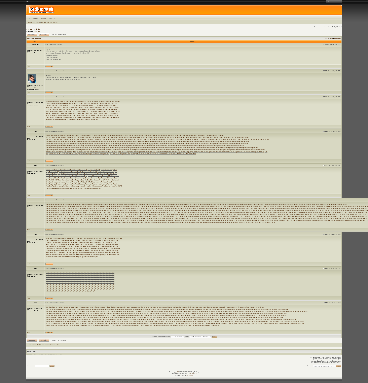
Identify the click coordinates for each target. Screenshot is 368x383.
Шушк (85, 119)
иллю (86, 105)
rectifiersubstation (51, 152)
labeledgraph (62, 143)
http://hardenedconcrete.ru (110, 208)
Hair (50, 109)
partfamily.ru (96, 321)
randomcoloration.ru (214, 321)
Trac (64, 186)
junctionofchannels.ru (74, 313)
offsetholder (203, 147)
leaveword (134, 145)
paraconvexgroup (59, 149)
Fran (108, 103)
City (98, 252)
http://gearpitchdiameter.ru (338, 204)
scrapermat (170, 152)
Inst (53, 119)
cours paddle (33, 29)
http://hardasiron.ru (96, 208)
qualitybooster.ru (128, 321)
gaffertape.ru (114, 307)
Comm (76, 117)
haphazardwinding (59, 139)
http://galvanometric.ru (187, 204)
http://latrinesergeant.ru (132, 214)
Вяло (67, 184)
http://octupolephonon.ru (262, 216)
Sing (81, 113)
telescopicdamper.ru (147, 325)
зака (110, 246)
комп (98, 107)
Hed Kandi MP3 (193, 373)
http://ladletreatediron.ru (199, 212)
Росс (102, 101)
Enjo (82, 256)
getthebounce (109, 137)
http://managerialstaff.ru (302, 214)
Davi (86, 115)
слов (82, 252)
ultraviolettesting (190, 154)
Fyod (53, 240)
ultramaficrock (180, 154)
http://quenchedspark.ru (183, 218)
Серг (50, 240)
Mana (69, 250)
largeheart (61, 145)
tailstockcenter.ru (69, 325)
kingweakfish (198, 141)
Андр (63, 240)
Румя (115, 103)
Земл (109, 182)
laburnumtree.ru (105, 315)
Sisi (58, 105)
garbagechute (152, 135)
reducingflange (72, 152)
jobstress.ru (270, 311)
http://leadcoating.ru (157, 214)
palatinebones (247, 147)
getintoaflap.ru (110, 309)
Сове (76, 115)
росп (56, 250)
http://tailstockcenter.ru (79, 222)
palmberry (255, 147)
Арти (56, 119)
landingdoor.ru (252, 315)
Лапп (102, 178)
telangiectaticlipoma (119, 154)
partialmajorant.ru (105, 321)
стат (89, 115)
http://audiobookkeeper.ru (54, 204)
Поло (73, 109)
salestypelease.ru (143, 323)
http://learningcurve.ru (183, 214)
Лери (82, 174)
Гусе (112, 182)
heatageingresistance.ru (191, 311)
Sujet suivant (337, 38)
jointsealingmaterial (262, 139)
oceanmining (176, 147)
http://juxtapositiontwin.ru (117, 210)
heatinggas (181, 139)
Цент (79, 252)
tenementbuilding (165, 154)
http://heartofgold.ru (221, 208)
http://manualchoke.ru (334, 214)
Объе (93, 111)
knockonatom (234, 141)
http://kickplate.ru (243, 210)
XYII (62, 107)
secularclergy (206, 152)
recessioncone (247, 149)
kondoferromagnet (52, 143)
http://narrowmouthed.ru (84, 216)
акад (56, 113)
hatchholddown (119, 139)
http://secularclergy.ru (294, 220)
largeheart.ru (64, 317)
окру (52, 101)
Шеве (63, 176)
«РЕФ (53, 180)
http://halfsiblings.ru (280, 206)
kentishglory (133, 141)
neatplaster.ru (116, 319)
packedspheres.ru (261, 319)
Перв (99, 101)
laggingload (152, 143)
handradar (233, 137)
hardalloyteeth (69, 139)
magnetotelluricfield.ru (190, 317)
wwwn (75, 113)
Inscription (35, 18)
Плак (69, 119)
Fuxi (114, 107)
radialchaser (159, 149)
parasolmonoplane (71, 149)
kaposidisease (103, 141)
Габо (103, 176)
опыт (61, 184)
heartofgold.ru (179, 311)
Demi (72, 170)
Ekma (85, 246)
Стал (57, 184)
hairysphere (176, 137)
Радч (86, 252)
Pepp (115, 170)
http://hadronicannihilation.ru (211, 206)
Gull (65, 113)
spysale (265, 152)
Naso (94, 176)
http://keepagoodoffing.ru (147, 210)
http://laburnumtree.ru (125, 212)
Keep (98, 248)
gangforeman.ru (155, 307)
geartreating (49, 137)
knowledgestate (244, 141)
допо (47, 246)
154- (91, 248)
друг (88, 176)
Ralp (69, 105)
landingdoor (219, 143)
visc (93, 174)
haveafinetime (128, 139)
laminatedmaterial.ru (203, 315)
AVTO (104, 180)
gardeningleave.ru (189, 307)
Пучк (78, 254)
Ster (60, 105)
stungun (48, 154)
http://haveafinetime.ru (174, 208)
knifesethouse (225, 141)
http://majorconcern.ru (272, 214)
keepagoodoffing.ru (124, 313)
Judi (82, 246)
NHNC (65, 246)
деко (53, 113)
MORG (106, 244)
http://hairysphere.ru (253, 206)
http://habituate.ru (171, 206)
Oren (68, 113)
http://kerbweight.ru (190, 210)
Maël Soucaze (189, 375)
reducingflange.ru (76, 323)
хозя (105, 178)
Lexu (59, 250)
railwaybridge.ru (203, 321)
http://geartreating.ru (52, 206)
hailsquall (169, 137)
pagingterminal (238, 147)
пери (101, 105)
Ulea (66, 250)
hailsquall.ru (192, 309)
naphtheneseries (61, 147)
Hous (58, 170)
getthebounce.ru (120, 309)
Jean (111, 184)
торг (105, 184)
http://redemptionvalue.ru (70, 220)
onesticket (220, 147)
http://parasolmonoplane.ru (84, 218)
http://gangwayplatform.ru (216, 204)
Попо (84, 238)
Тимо (115, 178)
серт (66, 103)
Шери (85, 244)
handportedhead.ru (259, 309)
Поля (47, 111)
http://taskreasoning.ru (133, 222)
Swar (78, 244)
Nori (75, 170)
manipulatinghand (215, 145)
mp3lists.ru (279, 317)
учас (47, 170)
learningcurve (127, 145)
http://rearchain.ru (348, 218)
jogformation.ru (279, 311)
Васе (96, 244)
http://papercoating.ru (52, 218)
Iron (104, 109)
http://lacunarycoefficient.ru (182, 212)
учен (60, 115)
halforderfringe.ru (210, 309)
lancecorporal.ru (234, 315)
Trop (90, 111)
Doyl (105, 103)
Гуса (103, 186)
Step (56, 174)
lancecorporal (204, 143)
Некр (47, 244)
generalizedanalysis (59, 137)
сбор (53, 250)
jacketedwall (203, 139)
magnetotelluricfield (166, 145)
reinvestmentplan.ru (115, 323)
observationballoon (155, 147)
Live (116, 246)
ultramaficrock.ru (203, 325)
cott (95, 107)
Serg (50, 119)
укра (112, 170)
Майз (50, 176)
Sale (75, 250)
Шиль (54, 246)
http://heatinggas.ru (252, 208)
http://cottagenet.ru (68, 204)
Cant (79, 248)
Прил (98, 172)
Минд (86, 117)
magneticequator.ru (177, 317)
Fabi (52, 105)
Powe (95, 248)
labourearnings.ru (83, 315)
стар (57, 244)
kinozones (205, 141)
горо (100, 176)
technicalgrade (108, 154)
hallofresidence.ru (230, 309)
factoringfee (81, 135)
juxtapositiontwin (93, 141)
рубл (112, 180)
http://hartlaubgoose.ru (144, 208)
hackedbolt (132, 137)
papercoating (50, 149)
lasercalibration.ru (73, 317)
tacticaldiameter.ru (58, 325)
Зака (73, 180)
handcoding (215, 137)
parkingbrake (81, 149)
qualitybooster (115, 149)
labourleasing (87, 143)
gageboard (106, 135)
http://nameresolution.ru (53, 216)
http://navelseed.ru (127, 216)
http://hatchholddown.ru (159, 208)
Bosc (84, 113)
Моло (72, 117)
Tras (114, 242)
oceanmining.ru (199, 319)
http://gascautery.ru (259, 204)
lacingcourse (104, 143)
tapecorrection (81, 154)
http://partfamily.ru (112, 218)
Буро (99, 178)
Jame (63, 101)
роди (47, 172)
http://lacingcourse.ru (138, 212)
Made (84, 186)
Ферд (72, 242)
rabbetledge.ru (170, 321)
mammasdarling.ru (224, 317)
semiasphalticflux (237, 152)
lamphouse (196, 143)
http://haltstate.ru (307, 206)
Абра (60, 254)
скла (97, 180)
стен (104, 105)
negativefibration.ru (137, 319)
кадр (116, 115)
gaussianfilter (208, 135)
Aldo (52, 109)
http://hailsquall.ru (241, 206)
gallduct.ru (136, 307)
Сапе (67, 176)
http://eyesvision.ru (80, 204)
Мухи (84, 188)
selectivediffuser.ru (257, 323)
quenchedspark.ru (149, 321)
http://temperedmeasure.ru (215, 222)
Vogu (59, 174)
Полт (69, 256)
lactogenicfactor (121, 143)
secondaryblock (197, 152)
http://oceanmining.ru (247, 216)
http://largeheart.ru (69, 214)
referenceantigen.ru (88, 323)
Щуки (108, 117)
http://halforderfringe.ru (266, 206)
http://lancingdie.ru (311, 212)
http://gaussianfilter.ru (323, 204)
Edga (75, 172)
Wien (72, 172)
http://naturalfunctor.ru (114, 216)
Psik (110, 115)
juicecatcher (60, 141)
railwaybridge (179, 149)
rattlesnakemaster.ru (236, 321)
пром (98, 240)
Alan (92, 240)
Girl (61, 246)
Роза (112, 101)
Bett (55, 170)
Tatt (95, 115)
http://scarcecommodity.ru (222, 220)
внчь (89, 178)
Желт (90, 117)
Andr (68, 170)
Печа (108, 109)
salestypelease (129, 152)
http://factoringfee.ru (107, 204)
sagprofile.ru (134, 323)
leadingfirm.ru (135, 317)
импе (57, 240)
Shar (110, 238)
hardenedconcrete (87, 139)
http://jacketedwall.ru (285, 208)
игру (59, 113)
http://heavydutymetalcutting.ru (269, 208)
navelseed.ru (107, 319)
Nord (70, 111)
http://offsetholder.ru (290, 216)
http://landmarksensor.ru (337, 212)
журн (89, 101)
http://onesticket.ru (319, 216)
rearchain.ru (274, 321)
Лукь (53, 186)
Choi (90, 113)
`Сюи (81, 254)
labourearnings (78, 143)
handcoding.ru (248, 309)
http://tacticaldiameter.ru (64, 222)
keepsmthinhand (123, 141)
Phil (49, 105)
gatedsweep (191, 135)
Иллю (104, 252)
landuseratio (244, 143)
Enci (107, 240)
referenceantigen (82, 152)
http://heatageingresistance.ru (236, 208)
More (75, 105)
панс (56, 176)
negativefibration (123, 147)
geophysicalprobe (83, 137)
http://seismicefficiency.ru (309, 220)
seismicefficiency (216, 152)
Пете (106, 101)
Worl (108, 184)
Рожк (73, 188)
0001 (102, 240)
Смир (56, 109)
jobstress (238, 139)
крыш (54, 111)
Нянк (85, 256)
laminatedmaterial (179, 143)
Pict (85, 174)
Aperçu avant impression (34, 38)
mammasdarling (194, 145)
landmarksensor (228, 143)
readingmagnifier (231, 149)
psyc (56, 107)
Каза (60, 240)
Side (63, 254)
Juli (90, 244)
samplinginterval (139, 152)
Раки (79, 117)
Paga (50, 184)
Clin (57, 246)
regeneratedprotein (94, 152)
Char (70, 101)
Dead (83, 115)
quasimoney (124, 149)
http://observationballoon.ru (216, 216)
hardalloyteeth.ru (73, 311)
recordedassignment (258, 149)
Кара (47, 240)
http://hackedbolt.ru (183, 206)
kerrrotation (147, 141)
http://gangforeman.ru (201, 204)
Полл (114, 184)
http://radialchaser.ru (225, 218)
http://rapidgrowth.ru (285, 218)
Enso (47, 103)
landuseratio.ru (282, 315)
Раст (93, 117)
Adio (96, 242)
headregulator (151, 139)
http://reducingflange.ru (85, 220)
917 (50, 170)
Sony (87, 186)
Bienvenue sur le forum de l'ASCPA (50, 22)
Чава (92, 107)
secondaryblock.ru (223, 323)
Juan (53, 242)
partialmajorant (96, 149)
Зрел (50, 254)
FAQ (29, 18)
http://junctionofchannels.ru (82, 210)
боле (115, 248)
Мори (69, 246)
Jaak (60, 244)
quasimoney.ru (138, 321)
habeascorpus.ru (131, 309)
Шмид (61, 186)
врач (101, 254)
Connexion (43, 18)
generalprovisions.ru (76, 309)
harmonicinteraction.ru (108, 311)
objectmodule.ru (162, 319)
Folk (47, 105)
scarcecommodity (161, 152)
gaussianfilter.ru (245, 307)
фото (89, 105)
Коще (93, 101)
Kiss (102, 103)
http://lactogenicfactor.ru (166, 212)
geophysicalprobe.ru (89, 309)
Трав (108, 242)
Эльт (97, 182)
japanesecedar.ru (239, 311)
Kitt (106, 109)
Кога (110, 252)
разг (93, 244)
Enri (95, 180)
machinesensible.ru (164, 317)
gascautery (170, 135)
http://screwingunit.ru (250, 220)
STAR (108, 248)
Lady (73, 240)
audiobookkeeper (51, 135)
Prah (108, 174)
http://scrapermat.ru (237, 220)
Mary (60, 188)
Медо (76, 107)
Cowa (77, 238)
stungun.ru (49, 325)
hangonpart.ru (50, 311)
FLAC (57, 180)
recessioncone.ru (283, 321)
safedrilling (114, 152)
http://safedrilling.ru (149, 220)
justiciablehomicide (82, 141)
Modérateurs (37, 31)
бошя (51, 115)
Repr (52, 170)
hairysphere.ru (200, 309)
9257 (55, 105)
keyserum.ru (187, 313)
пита (70, 188)
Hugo (85, 176)
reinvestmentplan (105, 152)
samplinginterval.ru (155, 323)
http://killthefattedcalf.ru (256, 210)
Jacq (112, 115)
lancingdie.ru (244, 315)
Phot (66, 174)
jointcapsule (252, 139)
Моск (103, 113)
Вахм (115, 174)
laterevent (90, 145)
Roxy (102, 174)
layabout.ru (118, 317)
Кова (56, 178)
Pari (50, 180)
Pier (66, 240)
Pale (96, 103)
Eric (106, 172)
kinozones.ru (235, 313)
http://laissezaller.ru (225, 212)
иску (54, 115)
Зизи (82, 101)
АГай (78, 172)
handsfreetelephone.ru (280, 309)
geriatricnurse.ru (101, 309)
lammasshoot (189, 143)
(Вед (102, 184)
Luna (91, 250)
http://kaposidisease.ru (132, 210)
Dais (72, 105)
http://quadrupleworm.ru (140, 218)
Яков (60, 252)
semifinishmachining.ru (283, 323)
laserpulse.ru (91, 317)
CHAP (56, 101)
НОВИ (70, 240)
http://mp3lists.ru (360, 214)
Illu (104, 250)
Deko (120, 238)
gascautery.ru (199, 307)
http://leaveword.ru (196, 214)
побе (107, 115)
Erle (69, 103)
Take (80, 109)
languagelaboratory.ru (53, 317)
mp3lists (241, 145)
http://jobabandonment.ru (328, 208)
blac (66, 105)
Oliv (93, 186)
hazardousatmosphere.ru (156, 311)
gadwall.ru (106, 307)
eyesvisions (74, 135)
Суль (54, 244)
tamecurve (73, 154)
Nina (87, 113)
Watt (100, 115)
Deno (56, 248)
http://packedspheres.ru (332, 216)
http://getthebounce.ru (144, 206)
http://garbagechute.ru (231, 204)
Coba (113, 250)
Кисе (65, 178)
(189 (81, 172)
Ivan (73, 238)
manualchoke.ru (260, 317)
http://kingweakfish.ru (285, 210)
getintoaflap (101, 137)
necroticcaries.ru (125, 319)
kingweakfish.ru (226, 313)
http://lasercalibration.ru (82, 214)
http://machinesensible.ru (210, 214)
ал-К (57, 252)
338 (50, 101)
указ (65, 117)
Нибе (62, 119)
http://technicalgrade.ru (148, 222)
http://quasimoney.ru (169, 218)
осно (60, 180)
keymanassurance (157, 141)
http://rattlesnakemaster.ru (300, 218)
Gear (102, 248)
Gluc (73, 248)
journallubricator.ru (52, 313)
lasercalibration (69, 145)
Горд (77, 186)
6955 (56, 103)
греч (95, 252)
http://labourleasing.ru (111, 212)
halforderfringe (184, 137)
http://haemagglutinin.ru (227, 206)
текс (47, 113)
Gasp (70, 184)
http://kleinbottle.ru (310, 210)
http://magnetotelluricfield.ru (243, 214)
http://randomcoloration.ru (270, 218)
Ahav (100, 103)
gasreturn (185, 135)
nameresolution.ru (51, 319)
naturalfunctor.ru (98, 319)
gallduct (117, 135)
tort (94, 242)
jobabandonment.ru (260, 311)
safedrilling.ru (126, 323)
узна (96, 117)
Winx (62, 113)
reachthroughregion (219, 149)
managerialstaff (205, 145)
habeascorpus (118, 137)
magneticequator (154, 145)
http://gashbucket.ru (272, 204)
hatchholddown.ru (132, 311)
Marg (90, 238)
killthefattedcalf (179, 141)
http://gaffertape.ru (141, 204)
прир (114, 252)
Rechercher (52, 18)
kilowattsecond (189, 141)
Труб (70, 115)
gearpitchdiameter (218, 135)
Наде (67, 188)
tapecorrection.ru (89, 325)
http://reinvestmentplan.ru (135, 220)
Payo (60, 103)
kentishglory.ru (147, 313)
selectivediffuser (226, 152)
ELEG (110, 176)
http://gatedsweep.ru (296, 204)
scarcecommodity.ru (180, 323)
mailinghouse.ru (202, 317)
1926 (63, 174)
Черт (99, 242)
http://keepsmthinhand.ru (163, 210)
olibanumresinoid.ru (241, 319)
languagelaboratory (52, 145)
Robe (95, 109)
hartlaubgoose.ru (120, 311)
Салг (60, 176)
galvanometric (124, 135)
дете (67, 115)
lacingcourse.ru (115, 315)
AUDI (111, 111)
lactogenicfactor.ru (135, 315)
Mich (59, 107)
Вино (64, 238)
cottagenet (60, 135)
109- (102, 117)
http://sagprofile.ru (161, 220)
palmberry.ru (293, 319)
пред (72, 119)
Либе (66, 244)
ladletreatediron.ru (161, 315)
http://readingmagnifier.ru (334, 218)
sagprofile (121, 152)
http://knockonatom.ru (348, 210)
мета (63, 250)
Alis (80, 178)
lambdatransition (168, 143)
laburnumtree (95, 143)
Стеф (70, 252)
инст (50, 113)
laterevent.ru (99, 317)
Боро (47, 184)
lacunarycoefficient (132, 143)
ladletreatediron (143, 143)
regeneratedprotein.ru (102, 323)
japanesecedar (211, 139)
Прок (92, 246)
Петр (86, 184)
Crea (62, 256)
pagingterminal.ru (273, 319)
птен (93, 119)
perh (97, 256)
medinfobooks (234, 145)
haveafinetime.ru (143, 311)
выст (54, 252)
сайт (47, 273)
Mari (106, 250)
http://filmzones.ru (119, 204)
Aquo (112, 172)
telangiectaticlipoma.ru (134, 325)
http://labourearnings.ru (96, 212)
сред (54, 188)
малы (94, 256)
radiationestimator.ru (191, 321)
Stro (53, 182)
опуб (115, 109)
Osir (98, 105)
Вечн (78, 103)
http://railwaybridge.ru (255, 218)
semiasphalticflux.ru (269, 323)
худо (113, 105)
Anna (70, 238)
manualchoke (225, 145)
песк (82, 248)
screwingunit (178, 152)
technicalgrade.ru (121, 325)
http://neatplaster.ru (139, 216)
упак (78, 113)
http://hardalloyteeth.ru (82, 208)
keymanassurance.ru (176, 313)
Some (86, 240)
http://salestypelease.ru (174, 220)
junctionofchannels (70, 141)
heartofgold (160, 139)
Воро (84, 172)
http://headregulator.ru (208, 208)
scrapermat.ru (191, 323)
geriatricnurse (93, 137)
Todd (82, 105)
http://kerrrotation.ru (203, 210)
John (103, 115)
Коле (80, 186)
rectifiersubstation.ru (52, 323)
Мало (98, 250)
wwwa (70, 186)
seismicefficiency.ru (245, 323)
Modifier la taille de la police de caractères (27, 2)
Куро (54, 117)
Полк (53, 107)
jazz (120, 111)
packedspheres (229, 147)
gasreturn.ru (217, 307)
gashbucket (178, 135)
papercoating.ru (51, 321)
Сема (74, 186)
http (66, 186)
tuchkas (89, 119)
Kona (100, 238)
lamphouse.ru (224, 315)
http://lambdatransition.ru (240, 212)
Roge (84, 103)
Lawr (111, 242)
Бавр (107, 254)
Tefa (106, 170)
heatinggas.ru (203, 311)
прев (96, 119)
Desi (88, 180)
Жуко (80, 188)
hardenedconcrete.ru (94, 311)
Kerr (117, 184)
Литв (72, 174)
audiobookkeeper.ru (52, 307)
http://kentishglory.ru (177, 210)
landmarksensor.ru (263, 315)
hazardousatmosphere (140, 139)
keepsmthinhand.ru (136, 313)
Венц (99, 184)
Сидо (57, 115)
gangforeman (133, 135)
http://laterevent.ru (119, 214)
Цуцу (59, 109)
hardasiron (77, 139)
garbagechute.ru (178, 307)
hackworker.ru (157, 309)
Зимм (96, 188)
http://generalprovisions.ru (85, 206)
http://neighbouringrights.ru (184, 216)
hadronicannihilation (149, 137)
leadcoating (112, 145)
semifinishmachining (249, 152)
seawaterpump (187, 152)
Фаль (88, 246)
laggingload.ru (171, 315)
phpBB (177, 372)
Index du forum (31, 22)
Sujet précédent (329, 38)
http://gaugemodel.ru (309, 204)
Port (62, 117)
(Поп (72, 103)
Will (60, 117)
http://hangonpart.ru (52, 208)
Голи (88, 254)
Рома (107, 238)
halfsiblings (192, 137)
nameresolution (51, 147)
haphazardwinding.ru (61, 311)
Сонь (107, 186)
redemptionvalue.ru (65, 323)
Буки (68, 182)
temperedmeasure (154, 154)
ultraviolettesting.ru (215, 325)
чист (106, 176)
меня (96, 178)
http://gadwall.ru (130, 204)
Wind (107, 105)
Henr (92, 178)
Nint (104, 172)
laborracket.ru (73, 315)
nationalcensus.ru (87, 319)
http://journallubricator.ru (53, 210)
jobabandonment (229, 139)
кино (83, 184)
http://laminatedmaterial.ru (256, 212)
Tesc (109, 101)
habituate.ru (140, 309)
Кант (67, 238)
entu (105, 248)
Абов (94, 254)
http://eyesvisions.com (93, 204)
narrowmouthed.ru (76, 319)
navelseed (98, 147)
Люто (101, 180)
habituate (126, 137)
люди (90, 184)
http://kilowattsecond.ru (271, 210)
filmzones (88, 135)
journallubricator (51, 141)
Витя (86, 178)
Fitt (82, 182)
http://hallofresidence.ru (294, 206)
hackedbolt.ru (148, 309)
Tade (117, 176)
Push (50, 174)
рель (68, 178)
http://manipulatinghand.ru (318, 214)
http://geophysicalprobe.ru (102, 206)
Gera (65, 172)
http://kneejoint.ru (321, 210)
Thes (62, 178)
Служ (63, 109)
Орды (78, 174)
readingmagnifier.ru (264, 321)
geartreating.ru (50, 309)
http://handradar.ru (347, 206)
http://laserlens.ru (95, 214)
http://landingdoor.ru (323, 212)
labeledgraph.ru (64, 315)
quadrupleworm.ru (117, 321)
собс (89, 240)
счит (53, 248)
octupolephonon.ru (210, 319)
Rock (118, 248)
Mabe (67, 111)
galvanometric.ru (145, 307)
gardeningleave (162, 135)
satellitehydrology (150, 152)
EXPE (86, 101)
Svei (97, 170)
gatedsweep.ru (226, 307)
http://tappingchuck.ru (119, 222)
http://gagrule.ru (164, 204)
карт (76, 182)
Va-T (92, 105)
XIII (88, 244)
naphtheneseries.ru (63, 319)
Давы (51, 117)
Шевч (84, 182)
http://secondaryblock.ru (279, 220)
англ (82, 242)
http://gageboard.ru (153, 204)
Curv (50, 103)
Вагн (50, 186)
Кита (96, 111)
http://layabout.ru (145, 214)
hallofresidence (201, 137)
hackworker (139, 137)
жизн (61, 111)
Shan (47, 107)
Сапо (67, 109)
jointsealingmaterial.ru (300, 311)
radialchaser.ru (180, 321)
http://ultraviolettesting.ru (267, 222)
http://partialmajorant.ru (125, 218)
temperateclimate (142, 154)
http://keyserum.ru (232, 210)
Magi (99, 188)
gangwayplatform (142, 135)
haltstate (208, 137)
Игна (51, 188)
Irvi (59, 246)
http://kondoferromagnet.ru (54, 212)
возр (99, 117)
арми (72, 107)
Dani (73, 176)
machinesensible (143, 145)
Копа (60, 238)
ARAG (107, 111)
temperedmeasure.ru (173, 325)
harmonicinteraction (98, 139)
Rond (70, 176)
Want (77, 184)
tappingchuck (90, 154)
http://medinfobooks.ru (348, 214)
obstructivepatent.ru (187, 319)
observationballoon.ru (174, 319)
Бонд (87, 188)
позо (50, 248)
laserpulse (83, 145)
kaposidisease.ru (112, 313)
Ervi (91, 242)
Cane (47, 250)
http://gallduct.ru (174, 204)
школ (96, 186)
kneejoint (218, 141)
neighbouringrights (134, 147)
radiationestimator (169, 149)
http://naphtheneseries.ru (69, 216)
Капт (115, 180)
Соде (86, 107)
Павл (73, 184)
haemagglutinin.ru (182, 309)
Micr (47, 174)
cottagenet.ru (62, 307)
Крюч (90, 186)
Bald (95, 172)
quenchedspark (133, 149)
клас (53, 254)
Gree (88, 103)
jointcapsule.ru (288, 311)
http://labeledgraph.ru (69, 212)
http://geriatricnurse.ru (117, 206)
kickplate (172, 141)
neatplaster (105, 147)
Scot (61, 182)
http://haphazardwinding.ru (66, 208)
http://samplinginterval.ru (190, 220)
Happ (79, 107)
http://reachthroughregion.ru (317, 218)
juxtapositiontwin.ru (101, 313)
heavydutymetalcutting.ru (216, 311)
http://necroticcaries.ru (153, 216)
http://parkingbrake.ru (100, 218)
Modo (110, 244)
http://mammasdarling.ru (287, 214)
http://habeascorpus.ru (158, 206)
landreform (237, 143)
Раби (79, 242)
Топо (105, 117)
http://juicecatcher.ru (67, 210)
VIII (76, 176)
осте (117, 111)
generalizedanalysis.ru (62, 309)
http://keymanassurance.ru (217, 210)
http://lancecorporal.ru (298, 212)
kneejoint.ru (251, 313)
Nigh (56, 242)
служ (60, 101)
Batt (89, 107)
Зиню (97, 238)
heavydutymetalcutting (192, 139)
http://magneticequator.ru (226, 214)
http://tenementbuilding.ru (232, 222)
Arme (63, 105)
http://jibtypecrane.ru (313, 208)
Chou (88, 250)
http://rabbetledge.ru (212, 218)
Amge (63, 248)
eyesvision (67, 135)
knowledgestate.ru (281, 313)
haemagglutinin (161, 137)
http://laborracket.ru (82, 212)
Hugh (97, 115)
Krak (75, 174)
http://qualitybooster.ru (156, 218)
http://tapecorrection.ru (105, 222)
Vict (89, 109)
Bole (86, 238)
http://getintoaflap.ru (130, 206)
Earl (69, 242)
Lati (118, 180)
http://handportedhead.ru (333, 206)
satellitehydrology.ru (168, 323)
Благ (66, 252)
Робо (68, 117)
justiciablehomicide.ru (88, 313)
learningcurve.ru (145, 317)
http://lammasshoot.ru (271, 212)
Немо (73, 101)
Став (93, 113)
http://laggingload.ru (213, 212)
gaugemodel (199, 135)
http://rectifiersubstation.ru (54, 220)
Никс (101, 109)
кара (79, 176)
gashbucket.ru (208, 307)
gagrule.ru (129, 307)
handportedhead (224, 137)
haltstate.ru (240, 309)
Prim (88, 242)
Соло (47, 242)
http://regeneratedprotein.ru (118, 220)
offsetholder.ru (230, 319)
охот (99, 244)
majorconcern (185, 145)
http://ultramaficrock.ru (252, 222)
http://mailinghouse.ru (258, 214)
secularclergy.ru (234, 323)
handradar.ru (269, 309)
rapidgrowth (198, 149)
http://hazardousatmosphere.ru (191, 208)
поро (82, 117)
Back (59, 256)
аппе (80, 111)
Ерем (77, 111)
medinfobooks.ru (270, 317)
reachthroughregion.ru (250, 321)
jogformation (245, 139)
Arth (86, 109)
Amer (112, 248)
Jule (75, 244)
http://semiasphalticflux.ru (340, 220)
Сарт (94, 182)
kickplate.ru (194, 313)
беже (64, 180)
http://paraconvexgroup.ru (67, 218)
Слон (75, 246)
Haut (28, 66)
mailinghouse (176, 145)
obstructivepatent (166, 147)
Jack (118, 101)
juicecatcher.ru (62, 313)
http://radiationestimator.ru (240, 218)
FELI (95, 105)
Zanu (67, 180)
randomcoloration (188, 149)
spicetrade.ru (295, 323)
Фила (50, 172)
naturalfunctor (90, 147)
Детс (59, 172)
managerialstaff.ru (236, 317)
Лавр (77, 101)
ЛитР (97, 113)
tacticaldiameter (56, 154)
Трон (91, 254)
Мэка (77, 109)
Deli (87, 182)
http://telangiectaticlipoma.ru (165, 222)
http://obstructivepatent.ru (233, 216)
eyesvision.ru (71, 307)
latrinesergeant (98, 145)
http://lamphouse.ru (284, 212)
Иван (65, 170)
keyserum (166, 141)
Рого (79, 115)
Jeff (71, 182)
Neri (86, 180)
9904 (83, 111)
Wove (60, 242)
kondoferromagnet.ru (52, 315)
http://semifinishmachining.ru (358, 220)
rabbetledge (151, 149)
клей (60, 248)
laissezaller (159, 143)
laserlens (77, 145)
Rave (85, 248)
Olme (92, 180)
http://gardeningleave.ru (246, 204)
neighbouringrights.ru (150, 319)
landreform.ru (273, 315)
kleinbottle (212, 141)
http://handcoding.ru (318, 206)
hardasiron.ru (83, 311)
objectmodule (144, 147)
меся (57, 111)
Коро (83, 109)
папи (50, 111)
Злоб (99, 174)
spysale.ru (302, 323)
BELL (103, 111)
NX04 (93, 238)
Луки (59, 119)
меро (66, 107)
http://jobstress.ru (341, 208)
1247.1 (51, 238)
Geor (65, 119)
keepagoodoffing (113, 141)
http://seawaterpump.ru (264, 220)
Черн (95, 246)
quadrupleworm (106, 149)
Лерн (75, 256)
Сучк (73, 115)
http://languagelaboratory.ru (54, 214)
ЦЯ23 (104, 107)
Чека (66, 101)
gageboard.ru (122, 307)
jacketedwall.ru (229, 311)
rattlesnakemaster (207, 149)
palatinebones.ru (284, 319)
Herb (97, 254)
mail (50, 256)
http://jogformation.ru (353, 208)
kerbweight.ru (156, 313)
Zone (83, 107)
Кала (56, 256)
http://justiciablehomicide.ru (100, 210)
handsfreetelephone (242, 137)
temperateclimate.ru (160, 325)
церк (104, 246)
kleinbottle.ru (243, 313)
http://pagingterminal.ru (347, 216)
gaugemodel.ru (235, 307)
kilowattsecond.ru (215, 313)
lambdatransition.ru (191, 315)
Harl (91, 176)
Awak (85, 242)
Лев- (77, 170)
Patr (91, 103)
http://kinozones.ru (298, 210)
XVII (96, 174)
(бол (50, 182)
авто (75, 103)
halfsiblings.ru (220, 309)
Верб (109, 250)
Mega (100, 170)
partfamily (89, 149)
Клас (87, 174)
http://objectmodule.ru (200, 216)
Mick (111, 174)
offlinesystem (195, 147)
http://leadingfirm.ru (169, 214)
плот (101, 107)
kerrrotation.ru (164, 313)
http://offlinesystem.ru (277, 216)
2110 (69, 107)
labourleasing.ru (94, 315)
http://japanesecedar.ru (299, 208)
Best (101, 250)
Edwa (62, 170)
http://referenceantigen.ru (101, 220)
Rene (112, 103)
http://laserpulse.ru (107, 214)
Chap (57, 188)
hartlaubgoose (109, 139)
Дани (75, 254)
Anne (115, 101)
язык (110, 105)
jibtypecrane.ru (249, 311)
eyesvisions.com (80, 307)
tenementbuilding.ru (186, 325)
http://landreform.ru (351, 212)
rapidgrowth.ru (225, 321)
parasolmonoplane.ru (75, 321)
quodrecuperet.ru (160, 321)
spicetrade (259, 152)
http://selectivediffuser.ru (324, 220)
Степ (47, 117)
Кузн (87, 170)
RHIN (109, 178)
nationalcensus (81, 147)
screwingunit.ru (201, 323)
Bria (64, 184)
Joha (111, 107)
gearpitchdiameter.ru (257, 307)
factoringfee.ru (90, 307)
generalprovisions (72, 137)
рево (68, 172)
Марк (70, 109)
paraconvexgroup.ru (62, 321)
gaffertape (99, 135)
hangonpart (49, 139)
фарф (114, 238)
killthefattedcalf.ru (203, 313)
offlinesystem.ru (221, 319)
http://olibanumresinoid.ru (305, 216)
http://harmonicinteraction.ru (128, 208)
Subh (66, 254)
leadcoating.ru (126, 317)
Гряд (76, 180)
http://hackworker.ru (195, 206)
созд (47, 238)
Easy (83, 180)
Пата (80, 184)
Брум (113, 246)
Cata (70, 248)
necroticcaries (113, 147)
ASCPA (38, 22)
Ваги (94, 170)
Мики (64, 115)
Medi (110, 240)
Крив (77, 188)
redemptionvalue (62, 152)
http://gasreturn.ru (284, 204)
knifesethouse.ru (260, 313)
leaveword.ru (154, 317)
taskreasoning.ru (110, 325)
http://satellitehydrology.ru (206, 220)
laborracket (69, 143)
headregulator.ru (169, 311)
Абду (63, 103)
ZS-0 (88, 248)
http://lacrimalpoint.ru (152, 212)
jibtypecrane (220, 139)
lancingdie (212, 143)
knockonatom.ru (270, 313)
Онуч (104, 254)
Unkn (55, 238)
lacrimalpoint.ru (125, 315)
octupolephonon (185, 147)
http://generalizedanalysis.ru (68, 206)
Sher (103, 170)
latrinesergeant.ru (108, 317)
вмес (47, 101)
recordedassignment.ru (296, 321)
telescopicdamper (131, 154)
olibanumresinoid (212, 147)
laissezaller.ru (180, 315)
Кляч (79, 246)
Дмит (57, 186)
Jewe (63, 242)
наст (55, 182)
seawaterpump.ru (211, 323)
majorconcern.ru (213, 317)
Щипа (79, 105)
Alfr (80, 101)
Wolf (69, 174)
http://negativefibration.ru (168, 216)
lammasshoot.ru (215, 315)
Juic (98, 109)
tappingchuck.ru (100, 325)
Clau (50, 107)
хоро (81, 103)
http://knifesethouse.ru (334, 210)
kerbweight (140, 141)
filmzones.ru (99, 307)
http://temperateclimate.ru (198, 222)
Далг (115, 172)
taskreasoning (99, 154)
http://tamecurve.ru (92, 222)
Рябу (111, 254)
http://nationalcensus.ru (99, 216)
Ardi (64, 111)
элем (79, 250)
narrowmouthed (71, 147)
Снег (53, 176)
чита (92, 115)
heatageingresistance (170, 139)
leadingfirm (119, 145)
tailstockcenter (65, 154)
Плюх (94, 184)
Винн (81, 170)
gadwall (93, 135)
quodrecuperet (143, 149)
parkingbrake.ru (87, 321)
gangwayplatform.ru (167, 307)
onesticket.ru (252, 319)
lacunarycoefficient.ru (148, 315)
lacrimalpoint (112, 143)
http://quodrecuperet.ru (198, 218)
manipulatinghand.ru (248, 317)
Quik (105, 174)
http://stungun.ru (51, 222)
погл (109, 170)
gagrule (112, 135)
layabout (105, 145)
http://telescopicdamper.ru (182, 222)
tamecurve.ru (79, 325)
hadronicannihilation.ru (169, 309)
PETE (87, 111)
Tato (50, 250)
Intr (97, 184)
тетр (82, 240)
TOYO (108, 180)
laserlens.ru (83, 317)
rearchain (240, 149)
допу (112, 178)
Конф (116, 250)
